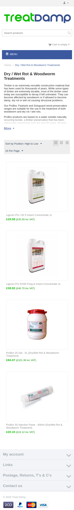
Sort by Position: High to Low (23, 144)
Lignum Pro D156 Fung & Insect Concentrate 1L (33, 283)
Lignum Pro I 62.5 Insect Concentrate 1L (29, 215)
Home (7, 65)
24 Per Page (14, 151)
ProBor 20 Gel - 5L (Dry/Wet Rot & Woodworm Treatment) (32, 354)
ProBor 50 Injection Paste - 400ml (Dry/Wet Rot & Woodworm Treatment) (34, 426)
